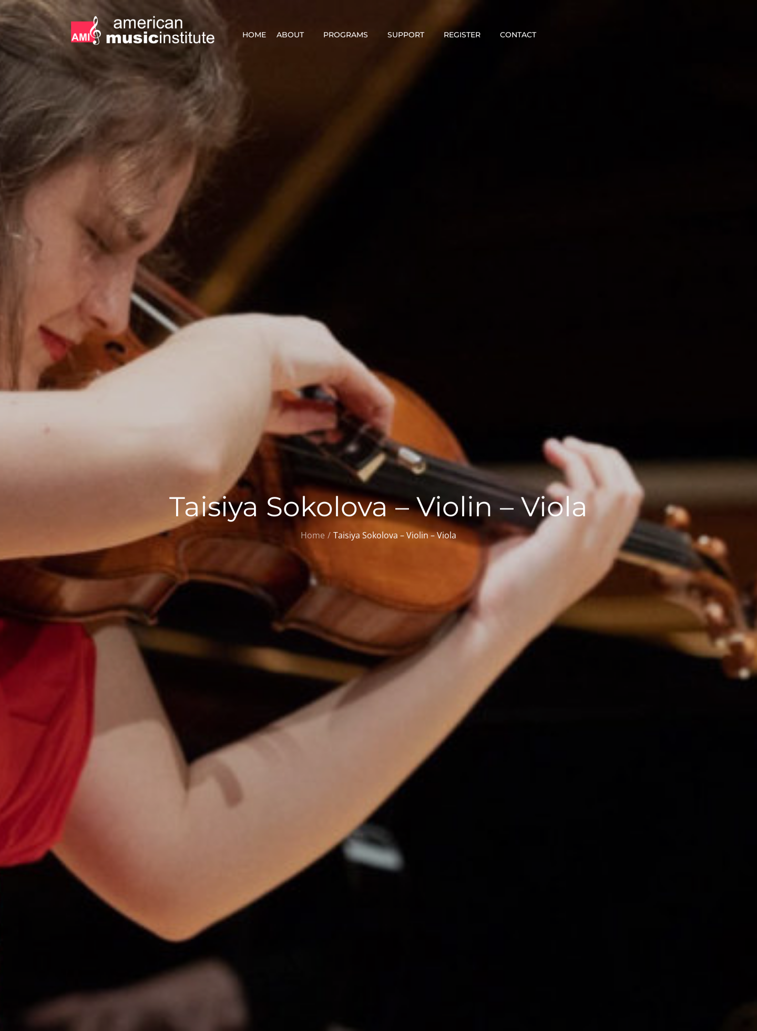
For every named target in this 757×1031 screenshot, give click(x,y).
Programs (350, 34)
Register (466, 34)
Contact (522, 34)
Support (410, 34)
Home (254, 34)
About (295, 34)
